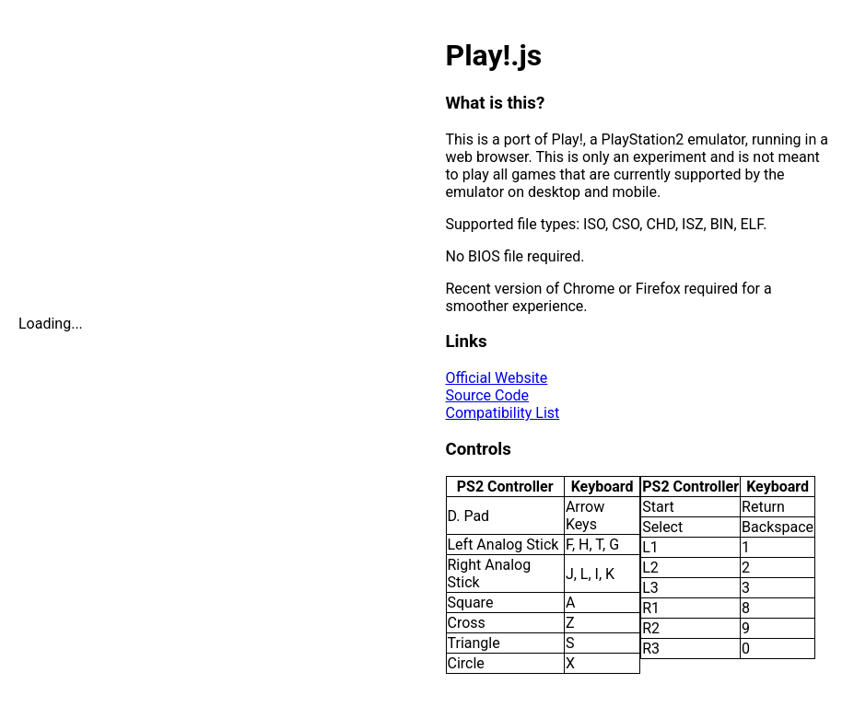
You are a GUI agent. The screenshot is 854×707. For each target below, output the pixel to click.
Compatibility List (503, 413)
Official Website (497, 378)
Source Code (488, 395)
